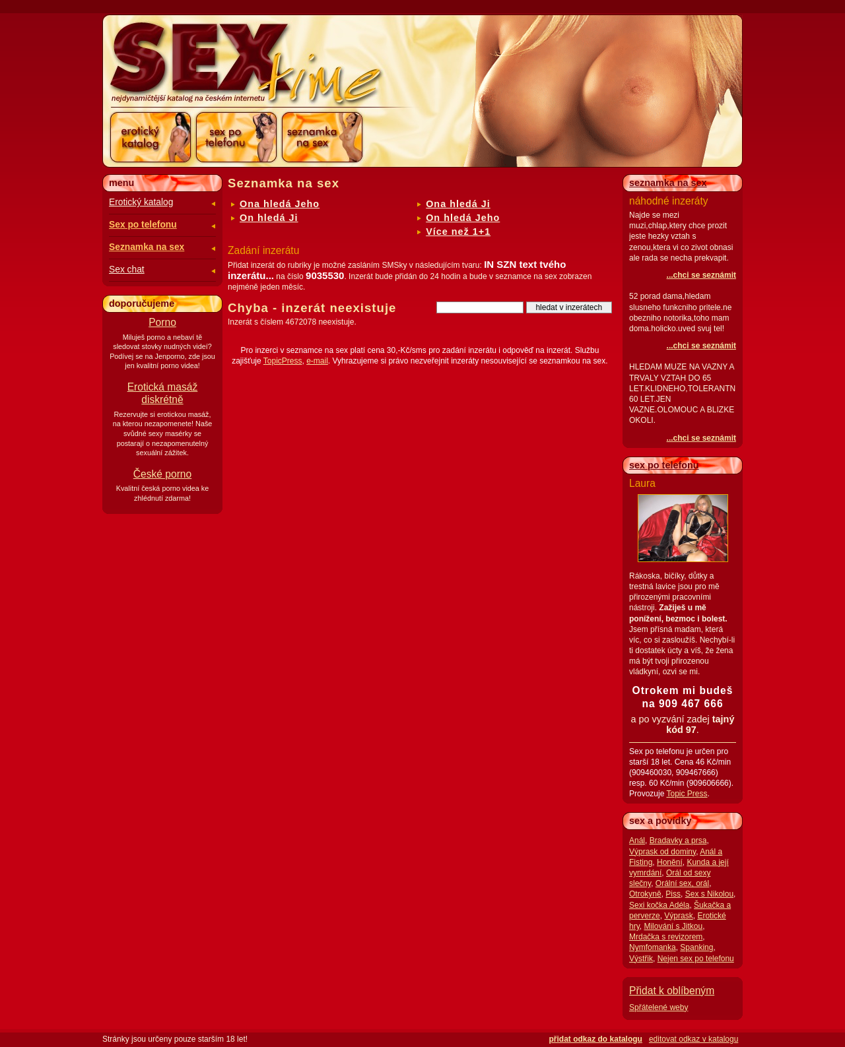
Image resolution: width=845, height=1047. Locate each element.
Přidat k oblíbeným (671, 990)
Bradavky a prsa (678, 840)
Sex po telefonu (143, 225)
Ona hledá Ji (458, 204)
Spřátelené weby (658, 1007)
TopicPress (282, 360)
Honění (670, 862)
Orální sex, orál (682, 883)
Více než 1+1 (458, 231)
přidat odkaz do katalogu (595, 1039)
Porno (162, 322)
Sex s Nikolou (709, 894)
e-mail (317, 360)
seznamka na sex (668, 182)
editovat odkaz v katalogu (693, 1039)
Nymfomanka (652, 947)
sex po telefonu (664, 465)
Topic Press (686, 793)
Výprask (678, 915)
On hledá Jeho (463, 217)
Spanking (696, 947)
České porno (162, 474)
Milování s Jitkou (673, 926)
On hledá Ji (269, 217)
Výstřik (641, 958)
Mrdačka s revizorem (665, 936)
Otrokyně (645, 894)
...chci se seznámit (701, 275)
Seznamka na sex (146, 247)
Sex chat (127, 269)
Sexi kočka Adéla (659, 905)
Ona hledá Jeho (280, 204)
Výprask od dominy (662, 851)
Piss (673, 894)
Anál (637, 840)
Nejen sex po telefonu (696, 958)
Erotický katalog (141, 202)
